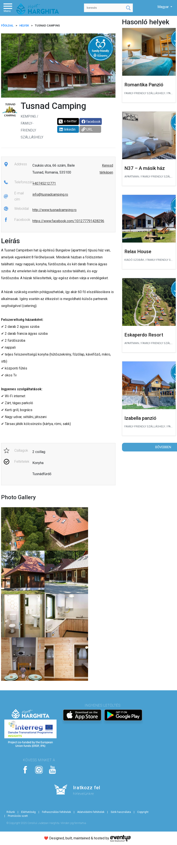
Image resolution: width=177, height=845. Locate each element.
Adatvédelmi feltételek (90, 812)
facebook (91, 122)
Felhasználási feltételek (56, 812)
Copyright (143, 812)
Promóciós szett (18, 815)
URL (87, 129)
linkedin (67, 129)
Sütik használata (121, 812)
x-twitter (67, 121)
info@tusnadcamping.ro (50, 194)
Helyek (24, 25)
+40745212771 (44, 183)
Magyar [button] (163, 7)
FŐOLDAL (7, 25)
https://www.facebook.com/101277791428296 (68, 221)
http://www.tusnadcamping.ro (54, 210)
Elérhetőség (28, 812)
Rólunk (11, 812)
